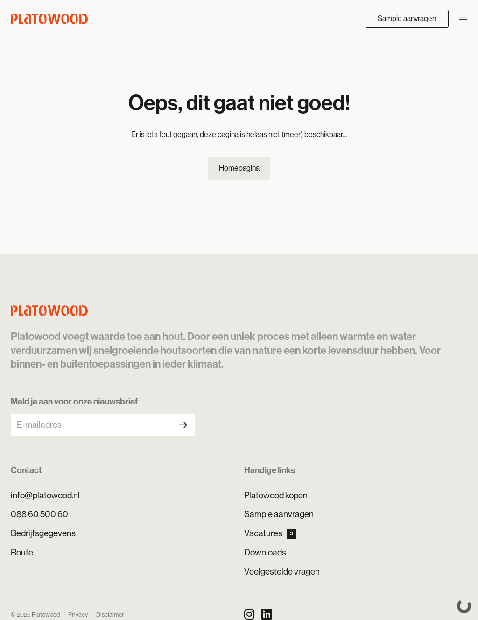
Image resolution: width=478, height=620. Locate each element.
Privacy (78, 614)
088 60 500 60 (39, 514)
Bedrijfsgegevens (43, 533)
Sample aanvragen (407, 18)
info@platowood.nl (45, 495)
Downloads (265, 552)
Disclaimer (110, 614)
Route (22, 552)
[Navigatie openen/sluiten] (463, 19)
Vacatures (269, 533)
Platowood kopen (276, 495)
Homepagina (239, 168)
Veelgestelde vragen (282, 572)
